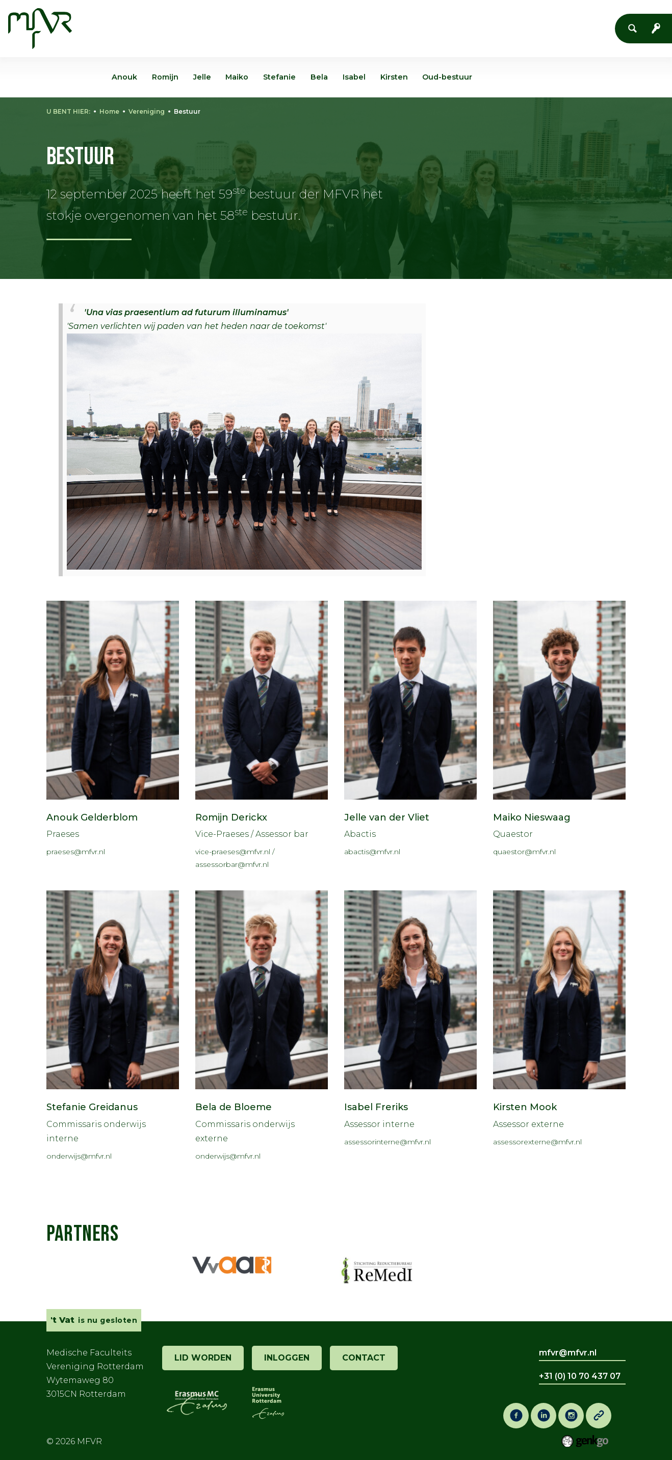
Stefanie (279, 77)
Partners (82, 1234)
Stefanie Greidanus (92, 1107)
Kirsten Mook (525, 1107)
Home (139, 19)
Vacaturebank (487, 19)
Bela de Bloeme (233, 1107)
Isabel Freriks (376, 1107)
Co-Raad (422, 19)
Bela (319, 77)
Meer (546, 18)
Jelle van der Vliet (386, 817)
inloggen (286, 1358)
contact (363, 1358)
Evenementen (256, 19)
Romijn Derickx (231, 817)
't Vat (314, 19)
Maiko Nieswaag (532, 817)
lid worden (202, 1358)
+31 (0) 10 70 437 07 (580, 1376)
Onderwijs (364, 19)
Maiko (236, 77)
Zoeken (635, 28)
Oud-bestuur (447, 77)
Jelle (202, 77)
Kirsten (394, 77)
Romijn (165, 77)
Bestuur (187, 111)
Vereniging (184, 19)
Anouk (124, 77)
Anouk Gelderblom (92, 817)
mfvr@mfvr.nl (568, 1352)
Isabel (354, 77)
